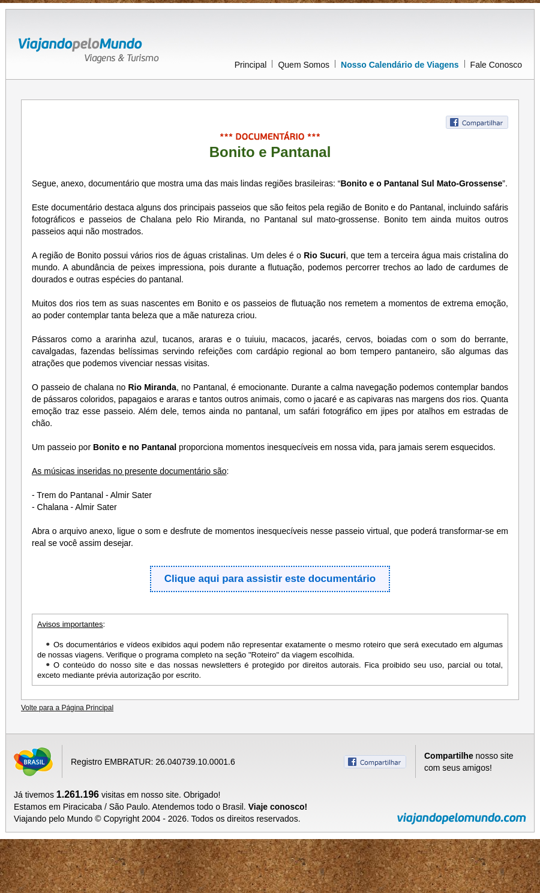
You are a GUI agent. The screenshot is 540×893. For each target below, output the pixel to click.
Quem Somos (303, 65)
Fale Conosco (496, 65)
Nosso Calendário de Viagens (400, 65)
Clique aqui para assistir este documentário (270, 578)
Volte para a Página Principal (67, 708)
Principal (251, 65)
